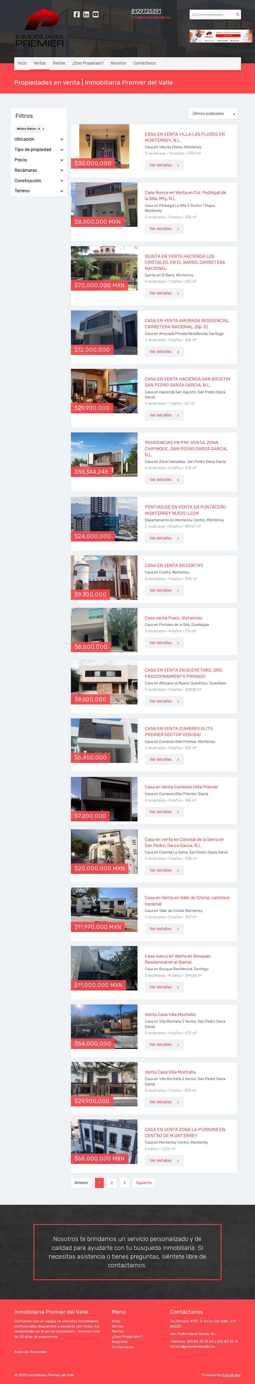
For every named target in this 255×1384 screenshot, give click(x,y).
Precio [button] (38, 160)
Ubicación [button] (38, 139)
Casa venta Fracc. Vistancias (173, 618)
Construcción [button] (38, 181)
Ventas (40, 63)
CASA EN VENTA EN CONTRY (174, 565)
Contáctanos (144, 63)
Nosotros (118, 63)
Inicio (22, 63)
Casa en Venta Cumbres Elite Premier (181, 787)
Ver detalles (161, 165)
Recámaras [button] (38, 170)
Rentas (59, 63)
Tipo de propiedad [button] (38, 149)
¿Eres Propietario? (88, 63)
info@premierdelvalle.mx (151, 17)
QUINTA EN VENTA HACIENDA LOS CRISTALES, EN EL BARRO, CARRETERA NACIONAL (185, 262)
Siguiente (144, 1183)
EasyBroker (231, 1375)
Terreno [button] (38, 191)
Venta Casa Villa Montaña (170, 1014)
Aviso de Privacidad (30, 1352)
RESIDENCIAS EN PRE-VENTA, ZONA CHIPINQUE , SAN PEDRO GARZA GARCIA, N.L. (186, 448)
